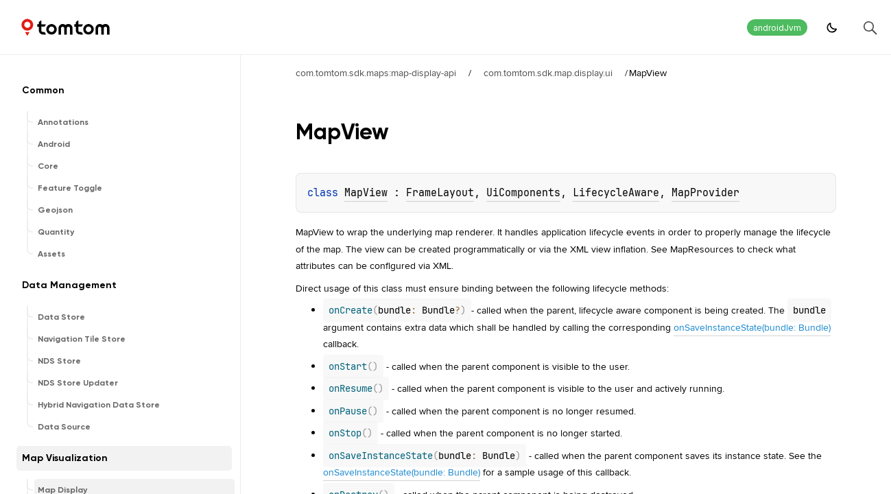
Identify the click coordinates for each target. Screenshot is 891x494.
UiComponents (523, 193)
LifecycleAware (616, 193)
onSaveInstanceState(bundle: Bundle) (752, 327)
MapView (366, 193)
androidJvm (777, 28)
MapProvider (705, 193)
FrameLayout (440, 193)
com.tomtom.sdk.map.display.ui (548, 73)
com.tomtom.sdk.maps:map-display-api (376, 73)
